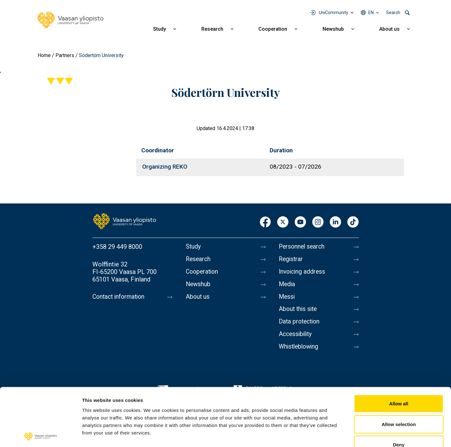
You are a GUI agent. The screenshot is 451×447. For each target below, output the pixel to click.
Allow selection (398, 385)
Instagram (318, 222)
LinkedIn (335, 222)
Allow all (398, 364)
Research (212, 29)
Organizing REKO (164, 166)
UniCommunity (333, 12)
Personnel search (303, 246)
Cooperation (272, 29)
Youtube (300, 222)
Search (393, 12)
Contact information (120, 297)
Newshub (333, 29)
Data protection (300, 325)
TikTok (353, 222)
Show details (328, 434)
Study (159, 29)
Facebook (265, 222)
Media (287, 286)
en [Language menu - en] (371, 12)
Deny (399, 405)
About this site (299, 312)
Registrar (291, 260)
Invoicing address (303, 273)
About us (389, 29)
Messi (287, 299)
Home (44, 55)
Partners (64, 55)
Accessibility (296, 339)
